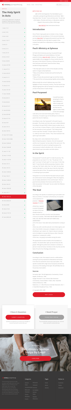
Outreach (35, 385)
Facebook (60, 382)
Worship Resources (35, 397)
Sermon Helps (38, 4)
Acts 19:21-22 (42, 25)
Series (32, 4)
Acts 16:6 (39, 38)
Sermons (35, 387)
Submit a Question (18, 317)
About (46, 385)
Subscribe (35, 358)
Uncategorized (28, 387)
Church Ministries (27, 395)
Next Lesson (49, 294)
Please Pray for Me (51, 317)
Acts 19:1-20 (46, 57)
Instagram (60, 387)
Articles (28, 4)
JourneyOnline (6, 1)
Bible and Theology (27, 391)
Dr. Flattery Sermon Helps (35, 392)
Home (46, 382)
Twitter (60, 385)
